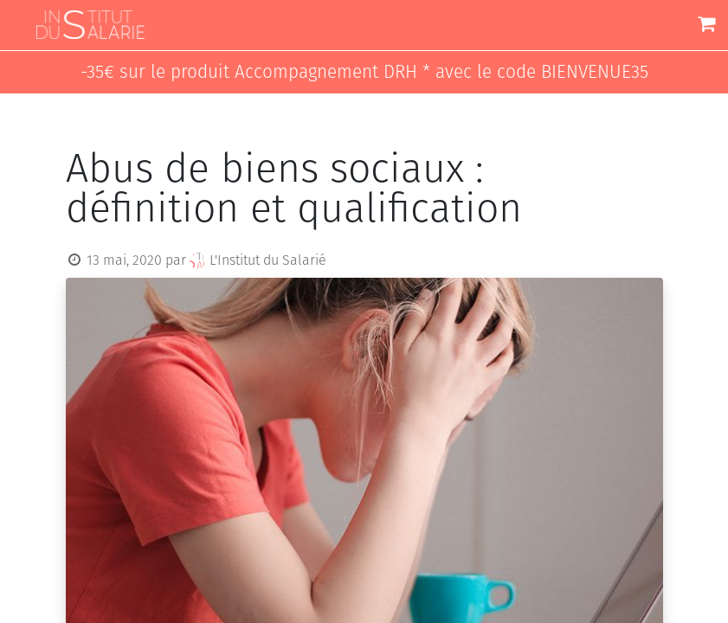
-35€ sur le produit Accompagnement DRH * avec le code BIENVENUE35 (364, 72)
